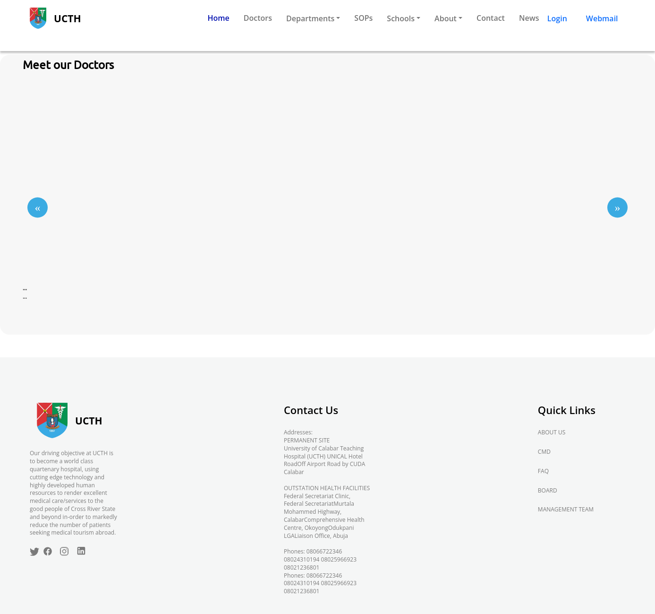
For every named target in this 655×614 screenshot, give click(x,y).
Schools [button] (401, 18)
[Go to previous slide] (37, 207)
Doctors (258, 18)
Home (219, 18)
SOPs (363, 18)
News (529, 18)
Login (557, 18)
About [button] (445, 18)
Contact (490, 18)
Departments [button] (310, 18)
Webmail (602, 18)
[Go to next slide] (617, 207)
